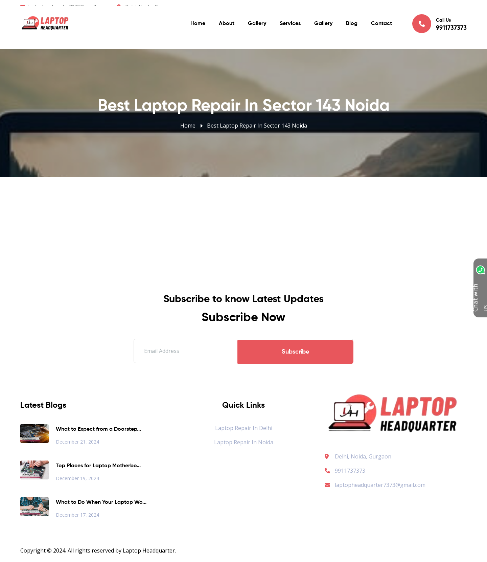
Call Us (439, 27)
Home (197, 27)
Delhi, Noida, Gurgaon (363, 456)
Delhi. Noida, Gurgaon (149, 6)
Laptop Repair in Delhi (243, 428)
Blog (351, 27)
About (226, 27)
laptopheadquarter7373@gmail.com (67, 6)
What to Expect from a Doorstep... (98, 429)
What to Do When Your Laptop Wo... (101, 502)
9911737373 (345, 471)
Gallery (257, 27)
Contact (381, 27)
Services (290, 27)
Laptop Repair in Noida (243, 442)
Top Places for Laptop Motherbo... (98, 466)
